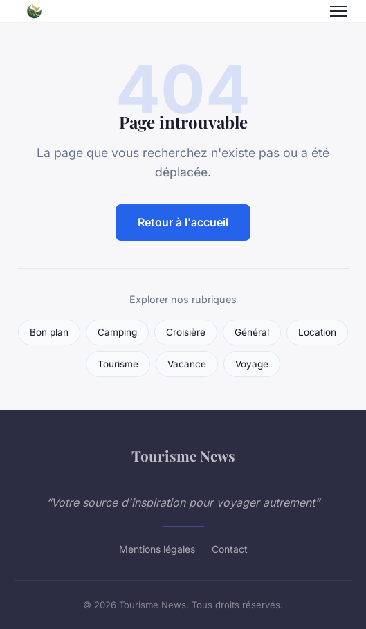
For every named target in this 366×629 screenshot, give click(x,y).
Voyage (251, 364)
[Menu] (338, 11)
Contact (230, 549)
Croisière (185, 332)
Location (317, 332)
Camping (117, 332)
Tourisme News (183, 455)
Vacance (186, 364)
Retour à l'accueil (183, 222)
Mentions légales (157, 549)
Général (252, 332)
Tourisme (118, 364)
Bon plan (49, 332)
